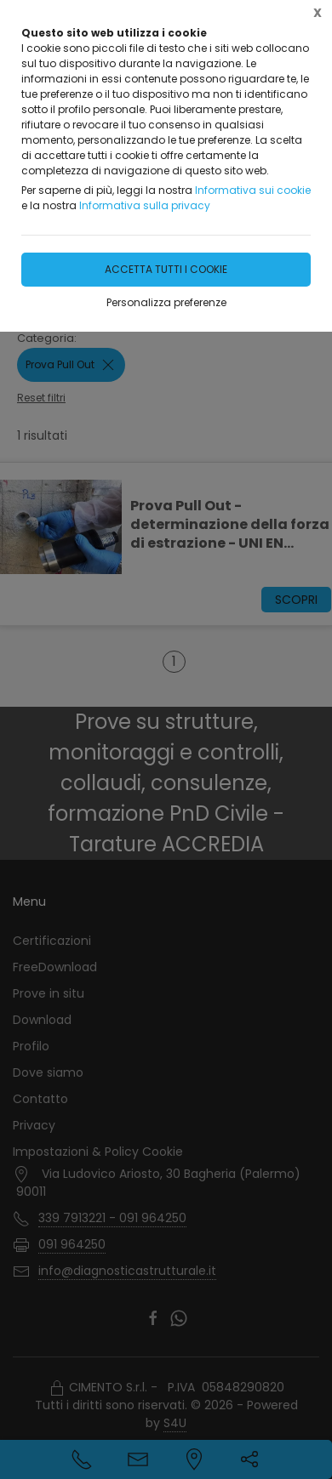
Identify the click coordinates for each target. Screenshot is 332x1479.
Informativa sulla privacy (144, 205)
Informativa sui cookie (253, 190)
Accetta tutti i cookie (166, 269)
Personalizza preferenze (166, 302)
